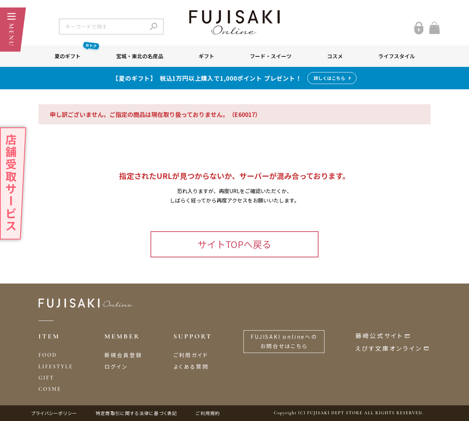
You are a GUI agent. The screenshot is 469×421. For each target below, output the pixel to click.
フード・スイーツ (271, 56)
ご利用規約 (208, 413)
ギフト (206, 56)
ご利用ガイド (191, 355)
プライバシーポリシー (54, 413)
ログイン (116, 366)
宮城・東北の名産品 (139, 56)
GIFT (46, 378)
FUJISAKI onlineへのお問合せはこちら (284, 341)
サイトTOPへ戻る (234, 244)
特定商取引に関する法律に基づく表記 (136, 413)
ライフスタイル (396, 56)
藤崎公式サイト (379, 335)
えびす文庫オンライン (388, 348)
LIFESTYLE (55, 366)
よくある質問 (191, 366)
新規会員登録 (123, 355)
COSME (49, 389)
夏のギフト (77, 53)
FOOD (47, 355)
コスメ (335, 56)
